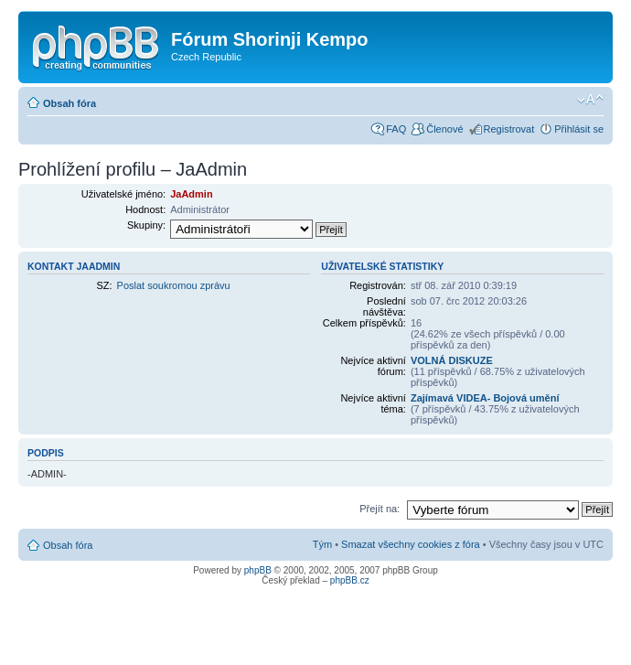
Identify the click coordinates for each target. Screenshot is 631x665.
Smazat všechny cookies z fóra (410, 544)
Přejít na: (379, 508)
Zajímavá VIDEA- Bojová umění (485, 397)
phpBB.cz (349, 580)
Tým (322, 544)
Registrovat (509, 128)
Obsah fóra (69, 103)
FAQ (396, 128)
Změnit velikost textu (590, 99)
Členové (444, 128)
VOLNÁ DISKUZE (452, 360)
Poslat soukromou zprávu (173, 285)
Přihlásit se (579, 128)
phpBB (258, 570)
